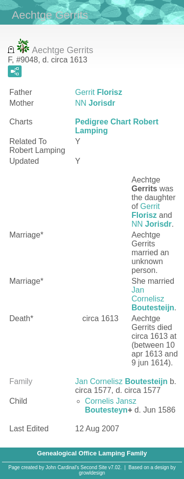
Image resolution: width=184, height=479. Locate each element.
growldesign (92, 473)
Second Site (93, 467)
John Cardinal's (62, 467)
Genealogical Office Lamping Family (92, 453)
